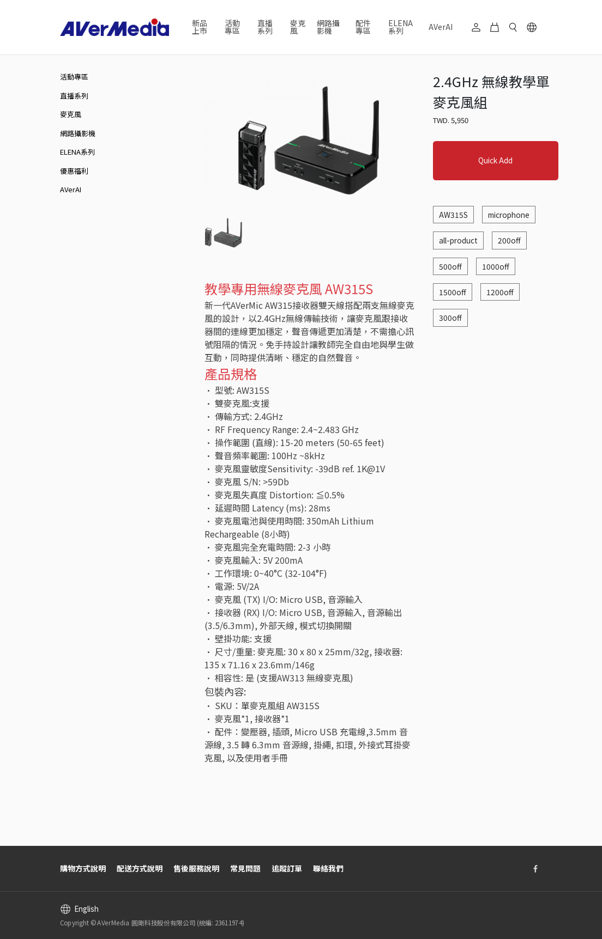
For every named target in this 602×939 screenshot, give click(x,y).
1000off (495, 266)
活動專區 (74, 76)
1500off (452, 291)
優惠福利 (74, 171)
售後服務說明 (196, 868)
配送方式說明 (139, 868)
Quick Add (495, 160)
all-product (458, 240)
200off (509, 240)
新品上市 (199, 26)
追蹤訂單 (287, 868)
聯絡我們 (328, 868)
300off (450, 317)
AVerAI (441, 26)
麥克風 (297, 26)
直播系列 (74, 95)
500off (450, 266)
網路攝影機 (77, 133)
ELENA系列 (400, 26)
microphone (508, 214)
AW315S (453, 214)
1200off (500, 291)
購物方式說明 (83, 868)
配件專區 (363, 26)
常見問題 (245, 868)
